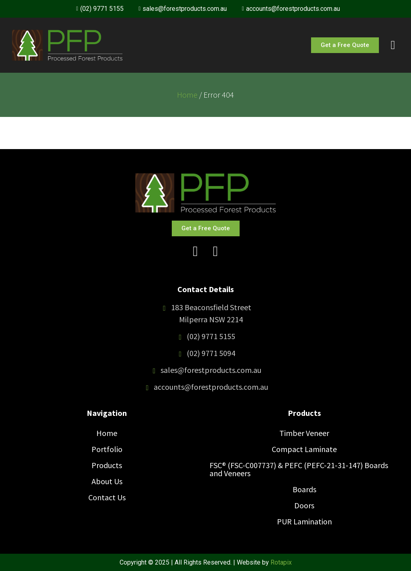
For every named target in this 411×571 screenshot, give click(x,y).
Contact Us (107, 497)
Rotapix (281, 562)
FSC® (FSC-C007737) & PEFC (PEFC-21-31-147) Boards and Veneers (299, 469)
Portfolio (107, 449)
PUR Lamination (304, 521)
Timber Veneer (304, 433)
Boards (304, 489)
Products (107, 465)
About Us (107, 481)
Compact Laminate (304, 449)
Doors (304, 505)
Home (187, 95)
